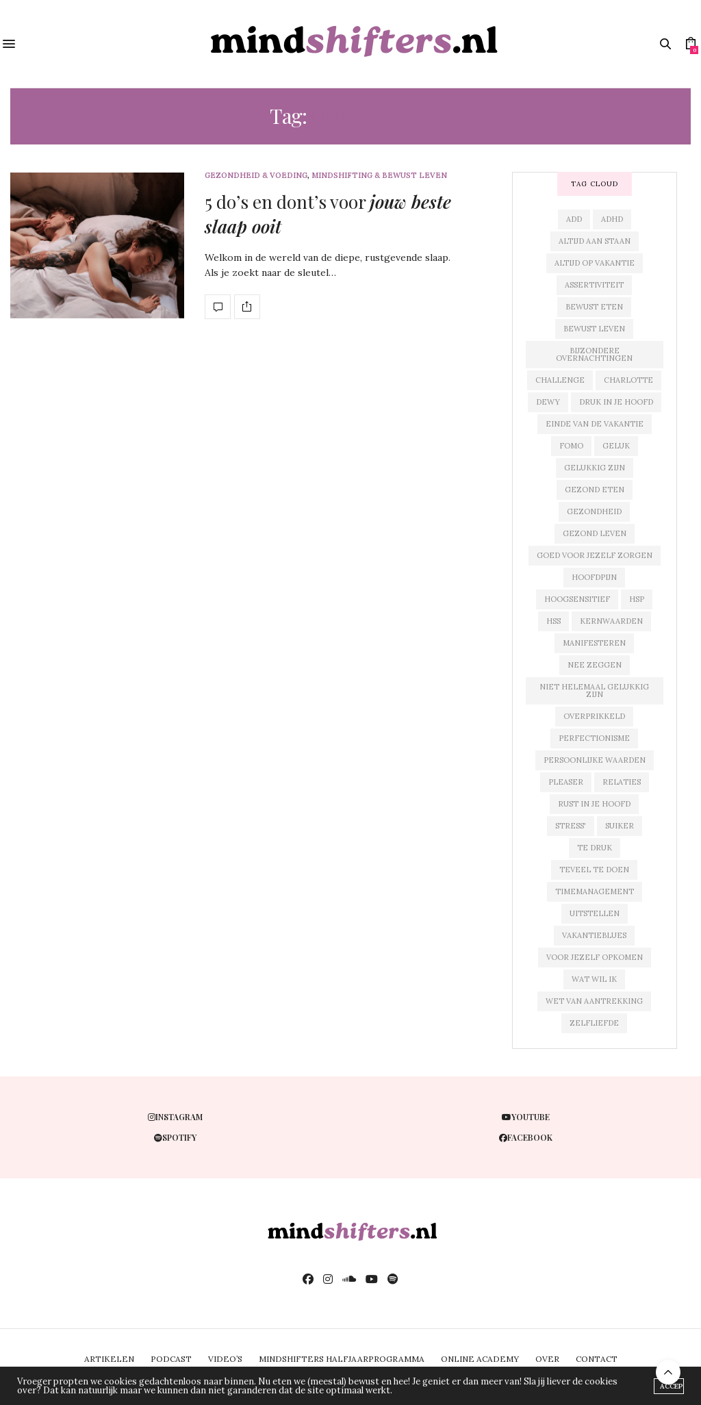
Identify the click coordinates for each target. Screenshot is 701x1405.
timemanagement (594, 891)
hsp (636, 599)
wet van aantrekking (594, 1001)
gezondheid (594, 511)
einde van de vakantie (594, 424)
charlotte (628, 380)
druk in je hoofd (616, 402)
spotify (175, 1137)
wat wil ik (594, 979)
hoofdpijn (594, 577)
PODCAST (171, 1359)
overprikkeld (594, 716)
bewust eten (594, 307)
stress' (570, 826)
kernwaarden (611, 621)
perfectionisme (594, 738)
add (574, 219)
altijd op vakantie (595, 263)
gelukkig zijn (594, 467)
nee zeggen (595, 665)
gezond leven (594, 533)
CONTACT (596, 1359)
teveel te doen (594, 869)
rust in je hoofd (594, 804)
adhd (612, 219)
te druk (594, 847)
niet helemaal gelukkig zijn (594, 690)
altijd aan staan (594, 241)
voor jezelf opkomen (594, 957)
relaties (621, 782)
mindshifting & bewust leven (379, 175)
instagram (175, 1116)
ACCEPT (672, 1386)
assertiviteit (594, 285)
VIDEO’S (225, 1359)
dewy (548, 402)
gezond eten (594, 489)
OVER (547, 1359)
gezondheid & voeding (256, 175)
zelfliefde (594, 1023)
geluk (616, 446)
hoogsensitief (577, 599)
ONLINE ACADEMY (480, 1359)
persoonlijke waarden (595, 760)
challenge (560, 380)
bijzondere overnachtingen (594, 354)
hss (553, 621)
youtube (526, 1116)
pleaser (565, 782)
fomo (571, 446)
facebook (525, 1137)
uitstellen (595, 913)
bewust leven (594, 328)
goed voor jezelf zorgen (594, 555)
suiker (619, 826)
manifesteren (594, 643)
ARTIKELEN (109, 1359)
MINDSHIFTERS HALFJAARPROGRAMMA (341, 1359)
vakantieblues (594, 935)
